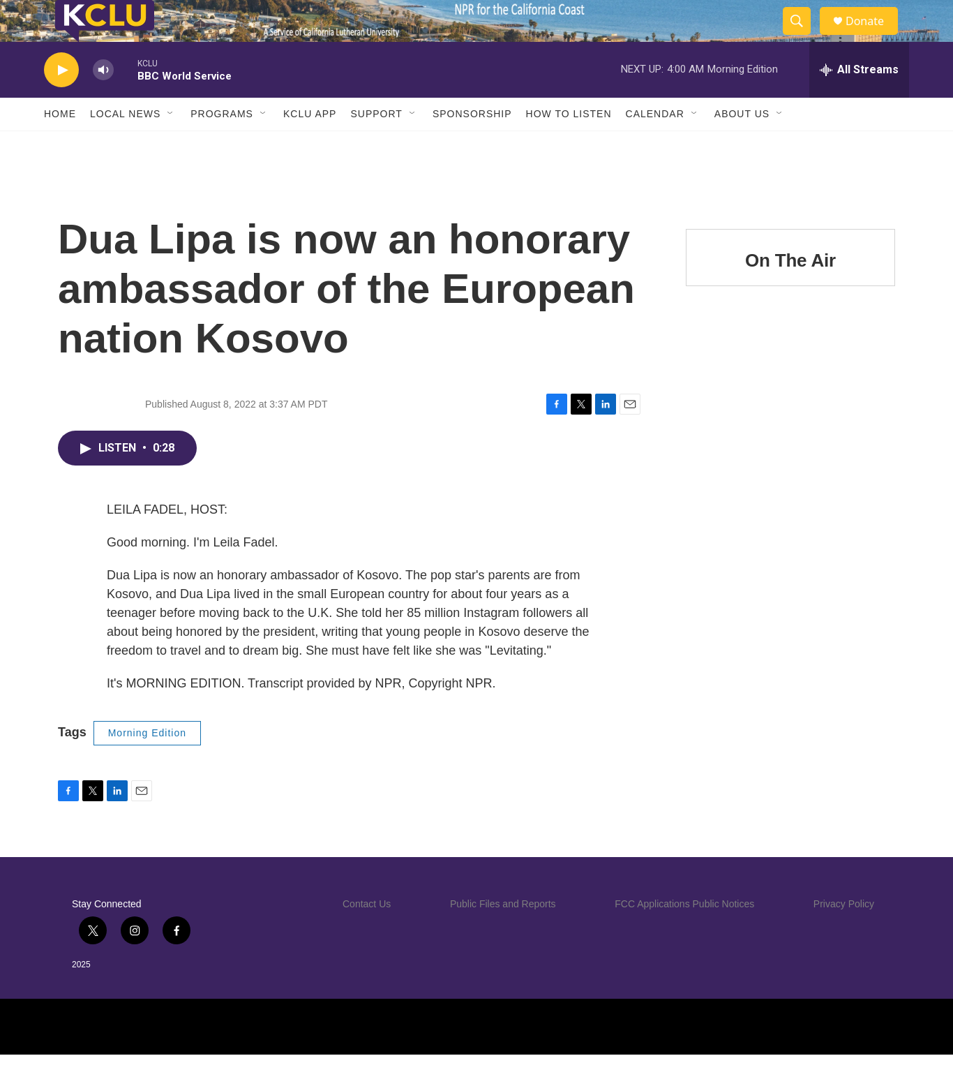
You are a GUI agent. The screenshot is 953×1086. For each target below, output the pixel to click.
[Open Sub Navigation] (171, 145)
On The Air (790, 291)
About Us (742, 145)
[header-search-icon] (803, 37)
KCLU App (309, 145)
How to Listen (569, 145)
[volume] (103, 101)
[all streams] (859, 101)
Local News (125, 145)
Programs (221, 145)
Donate (873, 36)
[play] (61, 102)
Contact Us (367, 935)
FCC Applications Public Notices (684, 935)
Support (376, 145)
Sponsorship (472, 145)
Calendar (655, 145)
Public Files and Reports (503, 935)
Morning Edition (147, 764)
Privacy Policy (843, 935)
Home (60, 145)
